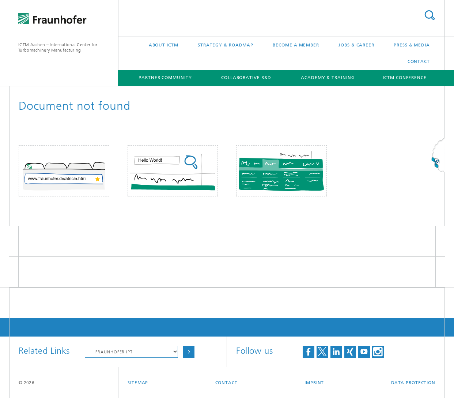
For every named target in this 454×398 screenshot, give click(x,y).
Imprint (314, 382)
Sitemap (138, 382)
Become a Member (296, 45)
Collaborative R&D (246, 77)
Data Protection (413, 382)
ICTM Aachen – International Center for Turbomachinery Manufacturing (57, 47)
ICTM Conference (405, 77)
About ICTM (163, 45)
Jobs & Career (356, 45)
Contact (419, 61)
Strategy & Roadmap (225, 45)
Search (429, 15)
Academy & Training (328, 77)
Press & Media (412, 45)
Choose (188, 352)
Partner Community (165, 77)
